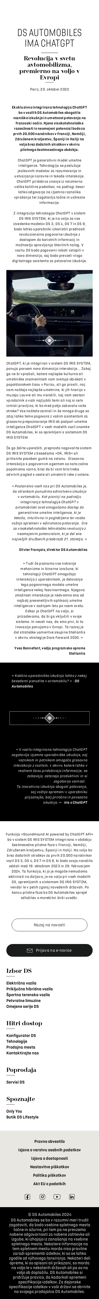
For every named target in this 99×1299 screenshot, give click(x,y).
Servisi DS (15, 1082)
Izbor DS (19, 970)
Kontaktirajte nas (22, 1053)
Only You (14, 1111)
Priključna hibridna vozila (29, 989)
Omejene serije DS (22, 1006)
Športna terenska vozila (28, 994)
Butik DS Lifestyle (22, 1117)
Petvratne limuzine (23, 1000)
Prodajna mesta (20, 1047)
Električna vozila (21, 983)
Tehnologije (16, 1041)
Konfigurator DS (21, 1035)
